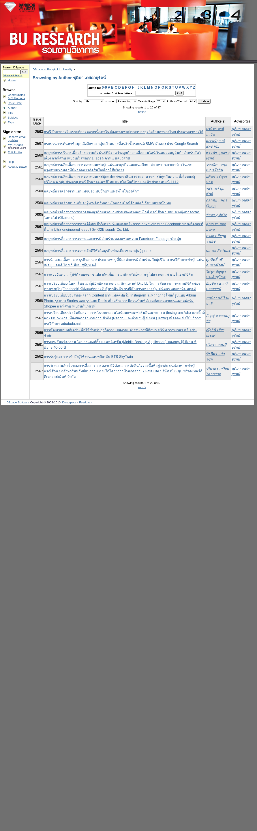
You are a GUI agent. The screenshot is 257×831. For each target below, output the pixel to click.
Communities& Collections (16, 96)
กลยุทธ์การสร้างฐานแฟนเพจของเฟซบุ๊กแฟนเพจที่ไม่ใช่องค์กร (91, 191)
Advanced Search (12, 75)
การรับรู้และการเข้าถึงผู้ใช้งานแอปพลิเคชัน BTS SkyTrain (88, 357)
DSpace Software (17, 402)
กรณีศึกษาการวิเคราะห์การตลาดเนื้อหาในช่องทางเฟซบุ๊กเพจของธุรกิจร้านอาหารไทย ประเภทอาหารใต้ (123, 132)
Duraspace (69, 402)
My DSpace (15, 144)
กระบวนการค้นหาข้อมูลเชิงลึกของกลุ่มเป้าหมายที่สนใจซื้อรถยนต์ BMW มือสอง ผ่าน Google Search (121, 144)
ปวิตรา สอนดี (216, 345)
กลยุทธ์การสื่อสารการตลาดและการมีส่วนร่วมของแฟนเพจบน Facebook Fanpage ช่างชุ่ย (112, 239)
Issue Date (15, 103)
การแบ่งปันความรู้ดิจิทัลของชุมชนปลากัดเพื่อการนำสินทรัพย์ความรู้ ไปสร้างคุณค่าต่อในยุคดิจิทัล (118, 274)
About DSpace (17, 166)
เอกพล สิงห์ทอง (218, 251)
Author (12, 108)
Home (12, 80)
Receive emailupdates (17, 138)
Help (11, 161)
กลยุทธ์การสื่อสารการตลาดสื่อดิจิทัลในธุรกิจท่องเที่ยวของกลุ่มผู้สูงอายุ (98, 251)
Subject (12, 117)
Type (11, 122)
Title (10, 112)
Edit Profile (15, 152)
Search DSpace (13, 67)
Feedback (85, 402)
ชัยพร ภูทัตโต (216, 215)
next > (142, 111)
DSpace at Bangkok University (52, 69)
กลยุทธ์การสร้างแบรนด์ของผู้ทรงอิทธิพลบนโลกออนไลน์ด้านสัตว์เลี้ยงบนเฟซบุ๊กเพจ (107, 203)
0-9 (104, 87)
